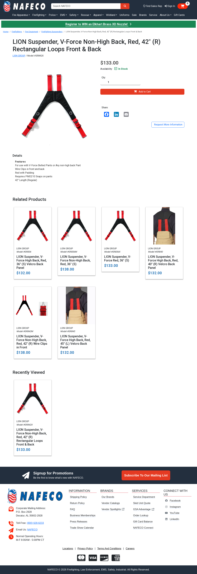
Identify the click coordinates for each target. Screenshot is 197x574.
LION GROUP (19, 55)
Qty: (104, 77)
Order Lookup (140, 515)
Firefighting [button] (38, 15)
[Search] (125, 6)
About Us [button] (165, 15)
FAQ (72, 509)
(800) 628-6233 (35, 523)
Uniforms (124, 15)
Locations (67, 548)
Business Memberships (82, 515)
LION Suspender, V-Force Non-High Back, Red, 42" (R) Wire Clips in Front (31, 341)
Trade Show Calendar (82, 527)
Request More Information (167, 124)
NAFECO (32, 529)
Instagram (175, 507)
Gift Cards (179, 15)
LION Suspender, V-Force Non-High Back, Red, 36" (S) (75, 260)
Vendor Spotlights (113, 509)
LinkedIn (174, 519)
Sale (134, 15)
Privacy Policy (85, 548)
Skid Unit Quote (141, 503)
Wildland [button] (110, 15)
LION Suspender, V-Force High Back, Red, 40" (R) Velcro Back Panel (163, 262)
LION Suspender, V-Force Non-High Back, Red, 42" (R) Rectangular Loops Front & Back (31, 437)
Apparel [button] (97, 15)
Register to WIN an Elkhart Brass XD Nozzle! (98, 24)
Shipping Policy (78, 497)
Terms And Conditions (109, 548)
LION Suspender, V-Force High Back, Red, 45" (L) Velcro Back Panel (75, 341)
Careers (130, 548)
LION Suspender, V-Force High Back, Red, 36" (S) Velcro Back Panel (31, 262)
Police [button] (52, 15)
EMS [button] (62, 15)
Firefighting (17, 31)
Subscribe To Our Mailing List (146, 475)
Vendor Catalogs (111, 503)
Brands (143, 15)
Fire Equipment (31, 31)
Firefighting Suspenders (51, 31)
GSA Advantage (144, 509)
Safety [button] (72, 15)
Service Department (144, 497)
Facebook (175, 500)
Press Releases (78, 521)
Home (5, 31)
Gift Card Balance (143, 521)
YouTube (174, 513)
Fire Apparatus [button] (20, 15)
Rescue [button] (85, 15)
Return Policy (77, 503)
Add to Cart (142, 91)
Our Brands (108, 497)
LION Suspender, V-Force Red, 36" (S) (117, 258)
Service (153, 15)
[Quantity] (120, 82)
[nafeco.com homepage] (24, 5)
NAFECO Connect (143, 527)
